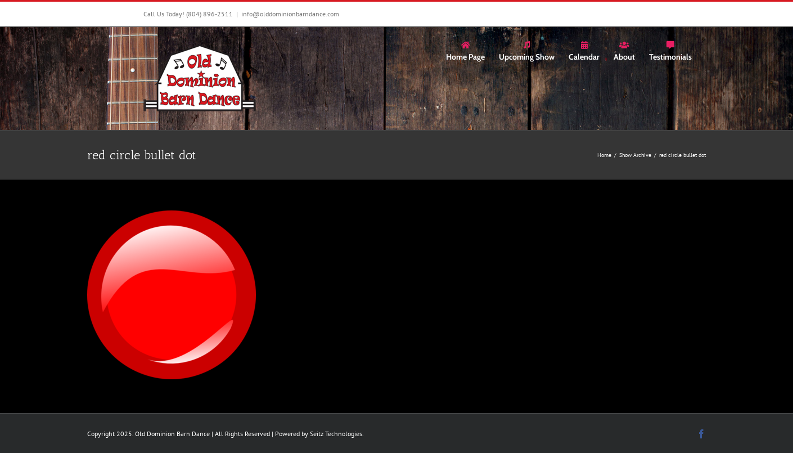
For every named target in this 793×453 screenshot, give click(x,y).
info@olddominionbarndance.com (290, 14)
